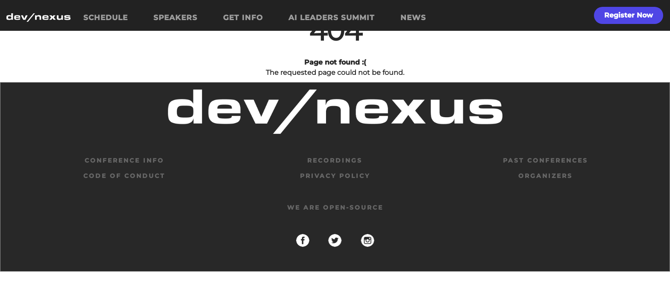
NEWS (413, 17)
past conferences (545, 160)
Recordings (334, 160)
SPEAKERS (175, 17)
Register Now (628, 15)
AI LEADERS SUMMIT (331, 17)
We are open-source (335, 207)
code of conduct (124, 176)
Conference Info (124, 160)
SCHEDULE (105, 17)
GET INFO (243, 17)
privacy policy (335, 176)
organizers (545, 176)
